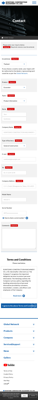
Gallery (7, 357)
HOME (6, 38)
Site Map (6, 380)
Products (8, 331)
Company (8, 337)
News (6, 351)
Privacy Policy (8, 377)
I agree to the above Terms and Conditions (19, 306)
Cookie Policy (8, 374)
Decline (33, 395)
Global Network (11, 324)
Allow (24, 395)
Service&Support (12, 344)
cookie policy (16, 396)
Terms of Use (8, 371)
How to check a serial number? (15, 218)
